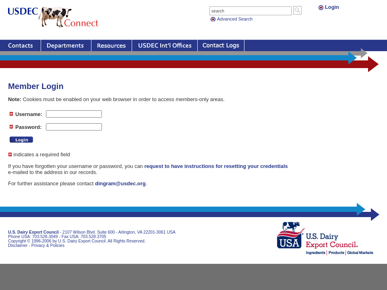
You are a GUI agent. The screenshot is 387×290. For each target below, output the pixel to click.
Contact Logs (221, 45)
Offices (164, 45)
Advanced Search (234, 19)
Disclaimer (18, 245)
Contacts (20, 45)
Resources (111, 45)
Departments (66, 45)
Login (332, 7)
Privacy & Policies (48, 245)
